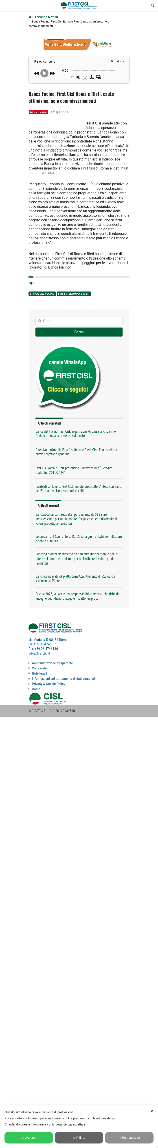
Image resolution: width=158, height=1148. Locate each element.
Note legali (39, 691)
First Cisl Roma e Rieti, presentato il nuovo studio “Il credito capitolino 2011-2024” (73, 488)
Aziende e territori (46, 17)
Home (36, 706)
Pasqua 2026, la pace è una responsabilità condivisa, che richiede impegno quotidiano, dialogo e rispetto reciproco (77, 614)
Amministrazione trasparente (52, 680)
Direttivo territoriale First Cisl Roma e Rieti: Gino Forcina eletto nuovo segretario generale (76, 470)
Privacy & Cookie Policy (48, 701)
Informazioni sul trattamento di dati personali (64, 696)
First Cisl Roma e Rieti (74, 312)
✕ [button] (152, 1111)
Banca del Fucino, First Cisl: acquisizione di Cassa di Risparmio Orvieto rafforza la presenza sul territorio (75, 451)
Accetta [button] (29, 1137)
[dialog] (79, 1126)
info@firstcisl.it (39, 671)
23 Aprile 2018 (59, 112)
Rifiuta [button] (79, 1137)
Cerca (79, 350)
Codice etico (40, 686)
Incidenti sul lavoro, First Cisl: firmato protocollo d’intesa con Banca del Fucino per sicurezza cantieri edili (79, 506)
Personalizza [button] (129, 1137)
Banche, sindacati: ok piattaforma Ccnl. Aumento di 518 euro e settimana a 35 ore (75, 596)
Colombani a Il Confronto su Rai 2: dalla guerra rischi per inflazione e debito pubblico (78, 556)
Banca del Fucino (42, 312)
